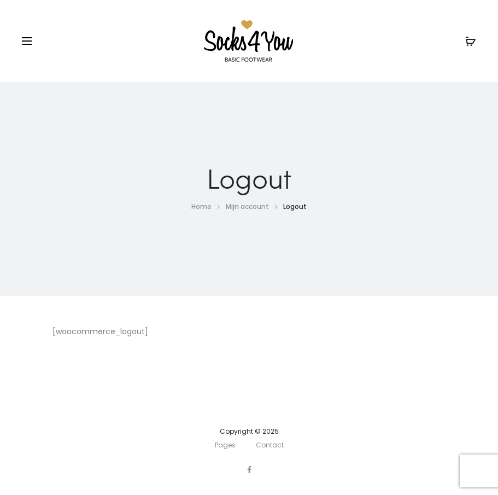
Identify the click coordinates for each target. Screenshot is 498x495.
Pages (225, 445)
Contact (270, 445)
